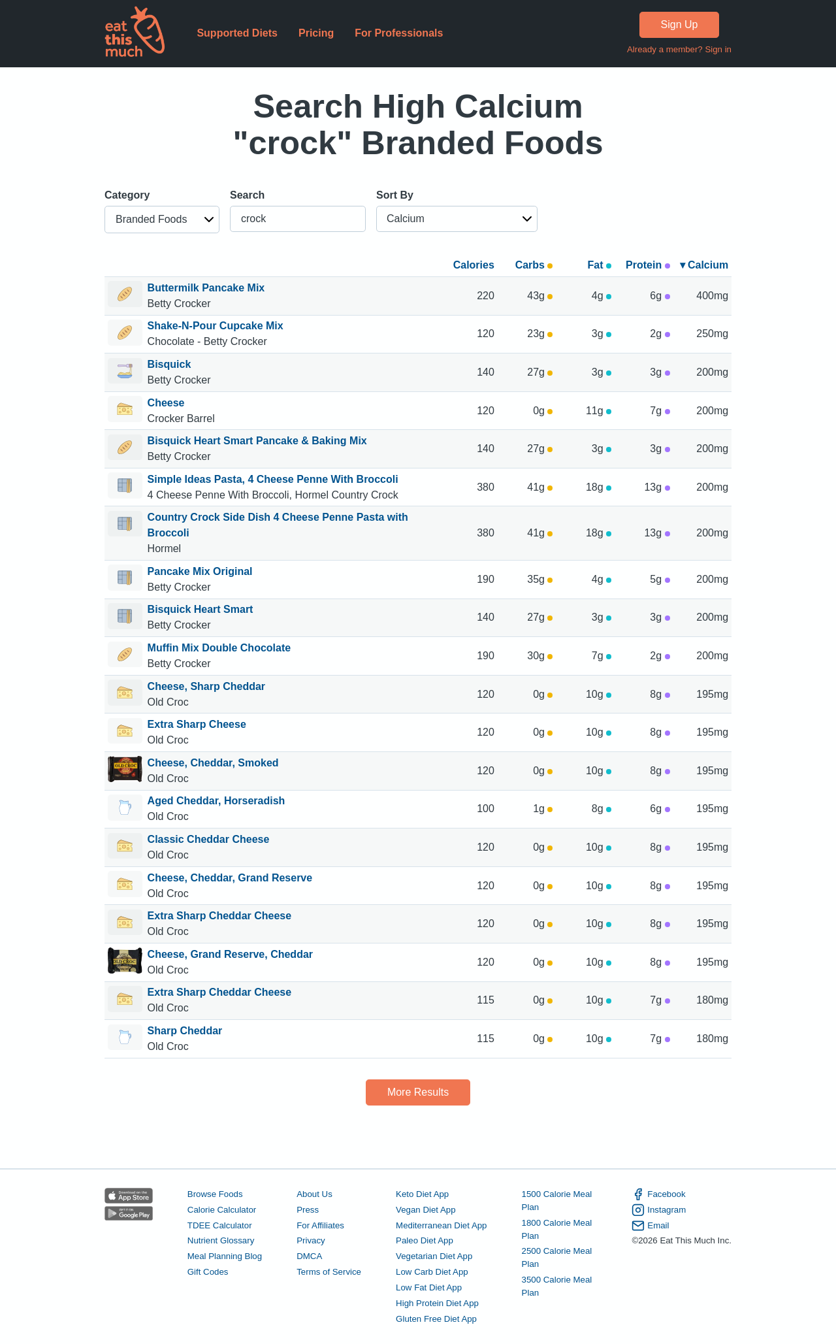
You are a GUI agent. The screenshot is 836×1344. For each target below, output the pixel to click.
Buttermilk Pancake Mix (206, 287)
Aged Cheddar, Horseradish (216, 800)
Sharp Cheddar (186, 1030)
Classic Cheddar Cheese (209, 839)
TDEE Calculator (219, 1225)
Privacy (311, 1240)
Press (308, 1210)
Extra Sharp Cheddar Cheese (220, 915)
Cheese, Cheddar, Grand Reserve (230, 877)
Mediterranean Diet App (441, 1225)
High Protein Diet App (437, 1303)
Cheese (166, 402)
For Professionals (399, 33)
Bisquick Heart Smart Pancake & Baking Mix (257, 440)
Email (650, 1225)
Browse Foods (215, 1194)
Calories (473, 264)
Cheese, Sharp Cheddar (207, 686)
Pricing (316, 33)
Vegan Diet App (425, 1210)
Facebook (658, 1194)
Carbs (534, 264)
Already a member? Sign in (679, 49)
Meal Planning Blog (224, 1256)
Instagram (659, 1210)
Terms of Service (329, 1272)
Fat (599, 264)
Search (247, 195)
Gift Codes (208, 1272)
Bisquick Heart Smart (200, 609)
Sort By (394, 195)
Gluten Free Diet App (436, 1319)
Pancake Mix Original (200, 571)
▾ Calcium (704, 264)
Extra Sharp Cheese (197, 724)
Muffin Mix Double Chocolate (219, 647)
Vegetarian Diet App (434, 1256)
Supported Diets (237, 33)
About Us (314, 1194)
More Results (418, 1092)
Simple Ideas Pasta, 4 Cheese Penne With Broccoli (273, 479)
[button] (161, 219)
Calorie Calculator (221, 1210)
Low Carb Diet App (432, 1272)
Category (127, 195)
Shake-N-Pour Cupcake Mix (215, 325)
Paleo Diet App (424, 1240)
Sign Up (679, 24)
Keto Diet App (422, 1194)
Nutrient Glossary (220, 1240)
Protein (648, 264)
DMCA (309, 1256)
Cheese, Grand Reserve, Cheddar (230, 954)
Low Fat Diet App (429, 1287)
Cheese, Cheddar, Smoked (213, 762)
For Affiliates (320, 1225)
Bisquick (169, 364)
